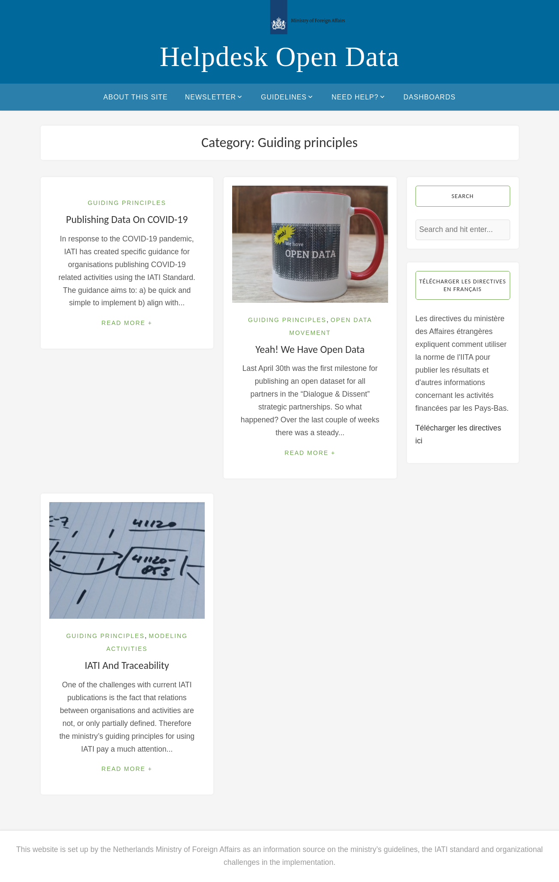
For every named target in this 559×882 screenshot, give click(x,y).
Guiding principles (127, 202)
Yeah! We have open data (310, 349)
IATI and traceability (127, 665)
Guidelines (287, 96)
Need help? (359, 96)
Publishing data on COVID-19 (127, 219)
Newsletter (214, 96)
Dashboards (430, 97)
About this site (135, 97)
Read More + (127, 322)
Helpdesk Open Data (280, 56)
